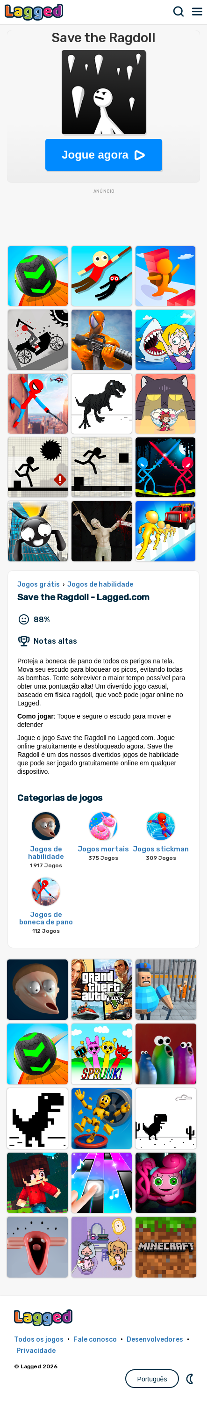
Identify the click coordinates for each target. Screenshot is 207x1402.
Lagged (35, 12)
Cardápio (197, 11)
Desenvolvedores (155, 1340)
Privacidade (36, 1351)
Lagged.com (44, 1317)
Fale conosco (95, 1340)
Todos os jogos (39, 1340)
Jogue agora (95, 154)
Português (152, 1379)
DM (190, 1378)
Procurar (179, 11)
